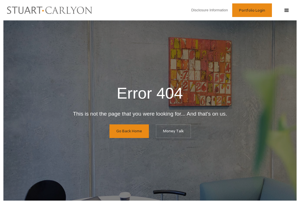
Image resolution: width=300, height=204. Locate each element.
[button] (286, 10)
